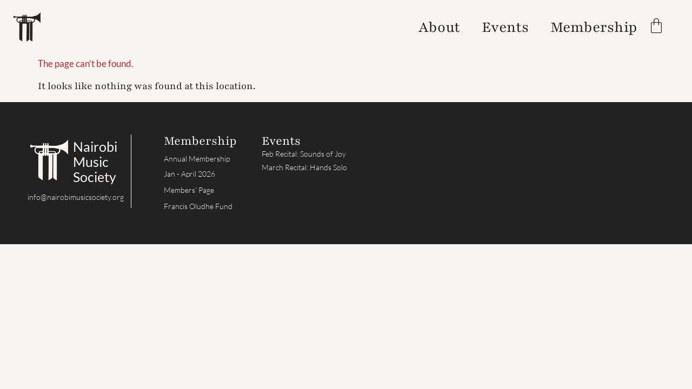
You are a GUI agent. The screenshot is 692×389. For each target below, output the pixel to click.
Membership (593, 27)
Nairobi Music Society (95, 161)
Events (505, 27)
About (439, 27)
